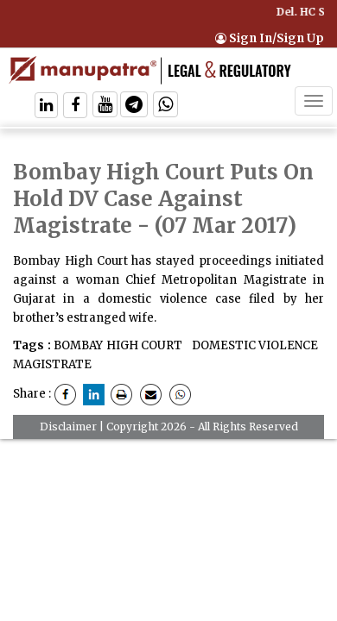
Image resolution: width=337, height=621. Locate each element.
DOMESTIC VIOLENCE (253, 345)
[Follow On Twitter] (105, 106)
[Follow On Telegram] (134, 106)
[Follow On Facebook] (75, 106)
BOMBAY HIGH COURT (118, 345)
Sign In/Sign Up (269, 38)
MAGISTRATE (52, 364)
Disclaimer (68, 426)
